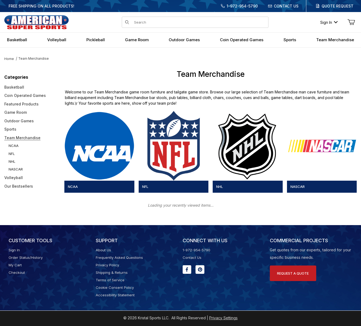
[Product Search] (199, 22)
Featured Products (21, 104)
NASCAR (16, 169)
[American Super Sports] (36, 22)
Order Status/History (26, 257)
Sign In (329, 22)
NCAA (14, 145)
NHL (12, 161)
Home (9, 59)
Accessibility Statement (115, 295)
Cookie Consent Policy (115, 287)
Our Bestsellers (18, 186)
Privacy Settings (223, 318)
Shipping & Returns (112, 272)
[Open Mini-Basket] (351, 22)
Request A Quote (293, 273)
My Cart (15, 265)
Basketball (14, 87)
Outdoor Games (19, 121)
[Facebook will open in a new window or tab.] (187, 269)
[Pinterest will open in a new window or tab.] (200, 269)
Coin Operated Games (25, 95)
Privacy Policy (107, 265)
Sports (10, 129)
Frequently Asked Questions (119, 257)
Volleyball (13, 177)
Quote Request (337, 6)
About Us (103, 250)
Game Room (15, 112)
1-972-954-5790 (242, 6)
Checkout (17, 272)
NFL (12, 153)
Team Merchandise (33, 58)
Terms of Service (110, 280)
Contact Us (286, 6)
